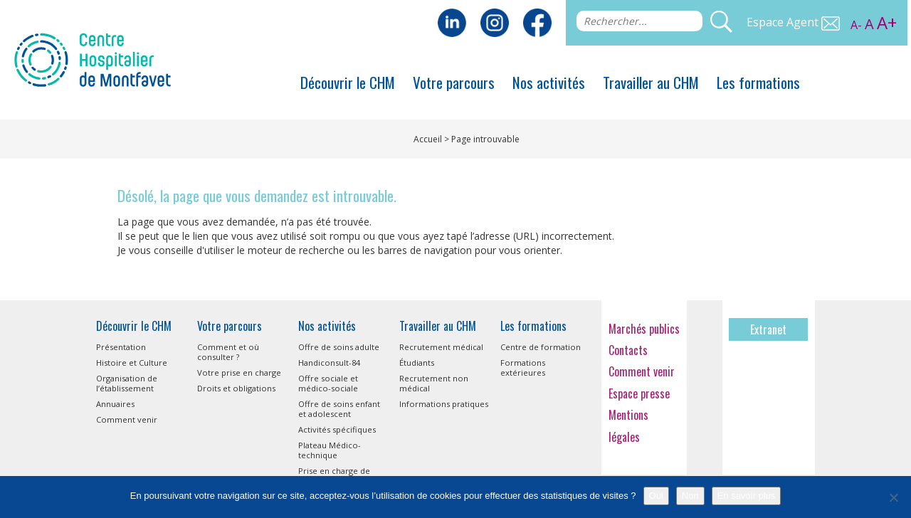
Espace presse (639, 393)
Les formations (758, 82)
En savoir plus (746, 495)
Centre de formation (540, 347)
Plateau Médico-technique (329, 450)
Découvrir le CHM (347, 82)
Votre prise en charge (239, 372)
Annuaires (115, 403)
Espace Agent (793, 22)
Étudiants (416, 362)
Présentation (121, 347)
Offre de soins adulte (338, 347)
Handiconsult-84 (329, 362)
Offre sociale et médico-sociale (328, 383)
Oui (656, 495)
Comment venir (126, 419)
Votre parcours (454, 82)
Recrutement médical (441, 347)
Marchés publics (644, 328)
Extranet (768, 329)
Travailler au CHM (651, 82)
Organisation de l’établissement (126, 383)
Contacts (628, 350)
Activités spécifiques (337, 429)
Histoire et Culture (131, 362)
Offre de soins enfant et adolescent (339, 408)
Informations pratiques (443, 403)
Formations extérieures (522, 367)
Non (690, 495)
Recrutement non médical (433, 383)
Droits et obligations (236, 388)
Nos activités (548, 82)
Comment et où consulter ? (228, 352)
